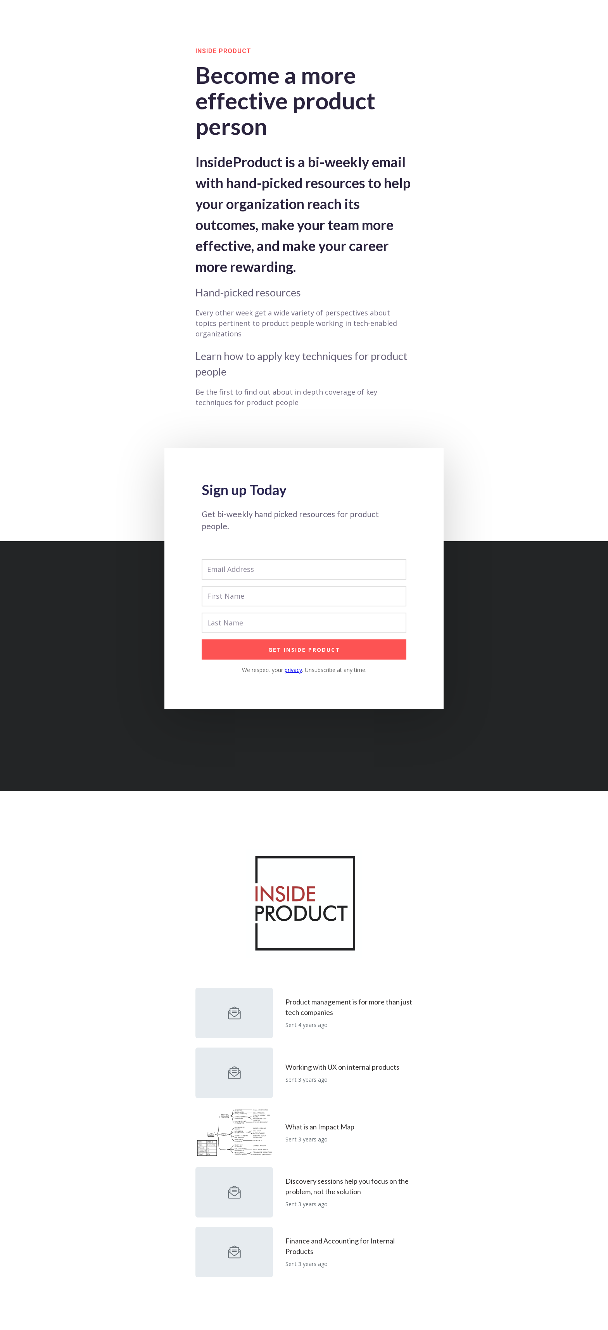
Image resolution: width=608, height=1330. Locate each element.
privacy (293, 670)
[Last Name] (304, 623)
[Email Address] (304, 569)
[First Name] (304, 596)
